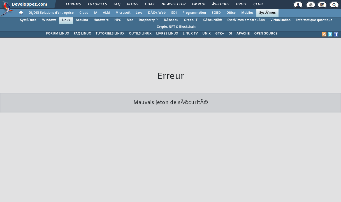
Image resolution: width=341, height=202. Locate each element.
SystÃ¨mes (267, 13)
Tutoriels (97, 4)
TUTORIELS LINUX (110, 34)
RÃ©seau (171, 20)
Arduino (82, 20)
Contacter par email (211, 150)
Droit (241, 4)
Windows (49, 20)
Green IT (191, 20)
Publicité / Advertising (212, 158)
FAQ (117, 4)
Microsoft (122, 13)
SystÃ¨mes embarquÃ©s (246, 20)
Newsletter (173, 4)
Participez (157, 158)
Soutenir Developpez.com (125, 158)
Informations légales (248, 158)
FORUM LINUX (57, 34)
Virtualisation (280, 20)
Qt (230, 34)
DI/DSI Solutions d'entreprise (51, 13)
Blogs (132, 4)
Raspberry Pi (148, 20)
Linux (66, 20)
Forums (73, 4)
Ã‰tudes (220, 4)
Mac (130, 20)
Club (258, 4)
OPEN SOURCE (265, 34)
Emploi (198, 4)
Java (139, 13)
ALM (106, 13)
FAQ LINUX (82, 34)
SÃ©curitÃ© (212, 20)
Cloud (83, 13)
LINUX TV (190, 34)
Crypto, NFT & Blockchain (176, 27)
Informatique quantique (314, 20)
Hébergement (180, 158)
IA (95, 13)
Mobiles (247, 13)
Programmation (194, 13)
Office (231, 13)
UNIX (206, 34)
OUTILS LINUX (140, 34)
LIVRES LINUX (167, 34)
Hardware (101, 20)
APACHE (243, 34)
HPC (117, 20)
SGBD (216, 13)
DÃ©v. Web (157, 13)
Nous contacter (89, 158)
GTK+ (219, 34)
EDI (174, 13)
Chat (149, 4)
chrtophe (187, 150)
